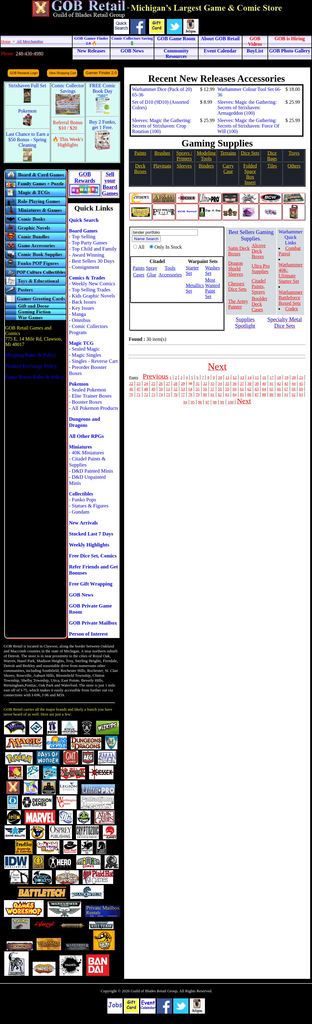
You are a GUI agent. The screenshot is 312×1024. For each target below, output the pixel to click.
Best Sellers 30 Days (93, 261)
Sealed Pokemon (89, 390)
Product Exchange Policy (31, 366)
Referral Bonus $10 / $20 (68, 125)
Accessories (169, 274)
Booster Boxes (87, 402)
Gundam (80, 512)
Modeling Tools (206, 155)
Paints (140, 153)
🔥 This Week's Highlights (67, 142)
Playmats (162, 165)
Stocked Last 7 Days (91, 534)
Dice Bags (272, 155)
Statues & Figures (90, 506)
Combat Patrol (289, 251)
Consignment (85, 267)
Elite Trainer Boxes (92, 396)
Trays (294, 153)
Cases (138, 274)
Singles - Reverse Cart (95, 361)
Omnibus (81, 320)
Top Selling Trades (91, 290)
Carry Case (228, 168)
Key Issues (83, 308)
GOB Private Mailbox (93, 623)
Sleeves (184, 165)
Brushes (162, 153)
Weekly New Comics (93, 284)
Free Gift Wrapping (91, 584)
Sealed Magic (86, 349)
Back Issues (84, 302)
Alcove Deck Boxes (259, 251)
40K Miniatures (88, 453)
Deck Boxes (140, 168)
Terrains (228, 153)
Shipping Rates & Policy (30, 355)
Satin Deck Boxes (239, 251)
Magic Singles (86, 355)
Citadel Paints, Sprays (259, 286)
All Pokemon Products (95, 408)
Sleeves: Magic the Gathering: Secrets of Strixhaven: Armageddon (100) (247, 107)
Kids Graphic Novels (93, 296)
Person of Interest (88, 634)
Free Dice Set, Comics (93, 556)
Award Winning (88, 255)
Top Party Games (89, 243)
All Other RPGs (86, 436)
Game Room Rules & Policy (34, 377)
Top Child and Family (94, 249)
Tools (170, 268)
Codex (291, 308)
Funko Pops (84, 500)
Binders (206, 165)
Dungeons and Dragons (84, 422)
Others (294, 165)
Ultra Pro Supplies (261, 268)
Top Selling (83, 237)
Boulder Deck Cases (259, 304)
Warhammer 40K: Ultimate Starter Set (290, 273)
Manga (79, 314)
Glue (151, 274)
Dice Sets (250, 153)
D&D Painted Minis (92, 471)
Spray (151, 268)
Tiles (272, 165)
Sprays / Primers (184, 155)
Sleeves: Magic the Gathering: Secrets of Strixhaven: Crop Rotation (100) (161, 126)
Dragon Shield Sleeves (235, 269)
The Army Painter (238, 304)
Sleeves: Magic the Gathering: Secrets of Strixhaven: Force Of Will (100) (248, 126)
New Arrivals (83, 523)
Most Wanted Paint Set (212, 288)
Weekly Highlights (89, 545)
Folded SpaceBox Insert (250, 174)
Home (6, 41)
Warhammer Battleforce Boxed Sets (290, 298)
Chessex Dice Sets (237, 286)
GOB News (81, 595)
